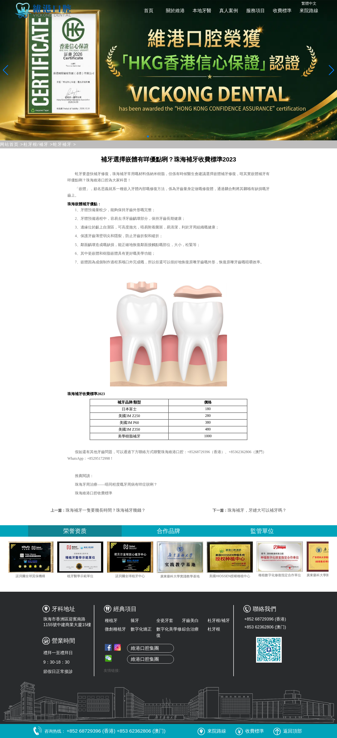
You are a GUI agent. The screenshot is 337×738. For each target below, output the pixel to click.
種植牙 (111, 620)
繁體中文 (308, 3)
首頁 (148, 10)
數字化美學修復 (169, 632)
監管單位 (262, 531)
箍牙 (135, 620)
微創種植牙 (115, 629)
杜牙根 (214, 629)
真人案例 (228, 10)
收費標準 (282, 10)
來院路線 (309, 10)
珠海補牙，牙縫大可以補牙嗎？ (256, 510)
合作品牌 (168, 531)
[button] (148, 136)
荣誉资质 (75, 531)
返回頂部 (287, 731)
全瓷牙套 (164, 620)
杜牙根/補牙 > (38, 144)
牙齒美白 (190, 620)
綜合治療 (190, 629)
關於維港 (175, 10)
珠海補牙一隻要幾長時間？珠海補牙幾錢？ (106, 510)
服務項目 (255, 10)
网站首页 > (11, 144)
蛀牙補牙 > (64, 144)
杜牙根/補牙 (219, 620)
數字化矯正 (141, 629)
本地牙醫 (202, 10)
